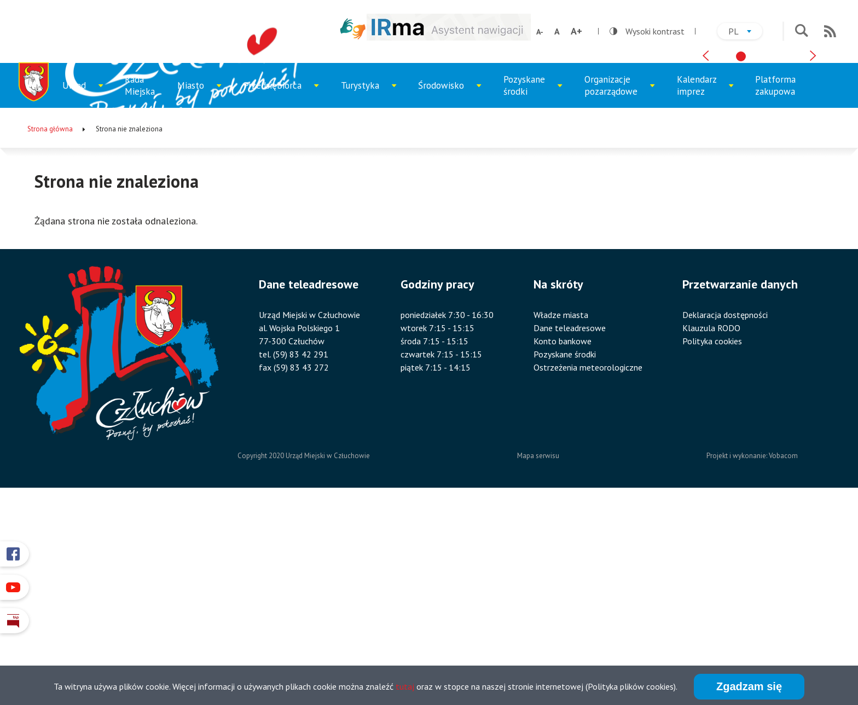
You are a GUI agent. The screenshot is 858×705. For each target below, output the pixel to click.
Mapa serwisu (538, 655)
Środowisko (448, 293)
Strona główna (50, 328)
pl (745, 32)
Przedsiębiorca (276, 293)
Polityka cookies (712, 540)
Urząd (86, 293)
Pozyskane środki (532, 290)
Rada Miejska (140, 285)
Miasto (202, 293)
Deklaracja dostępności (725, 513)
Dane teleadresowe (570, 527)
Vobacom (783, 655)
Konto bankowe (563, 540)
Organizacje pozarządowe (616, 290)
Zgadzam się (749, 687)
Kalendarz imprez (705, 290)
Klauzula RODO (711, 527)
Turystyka (369, 293)
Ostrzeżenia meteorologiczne (588, 566)
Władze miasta (561, 513)
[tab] (741, 246)
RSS (830, 31)
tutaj (405, 687)
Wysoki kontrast (647, 31)
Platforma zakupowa (775, 285)
